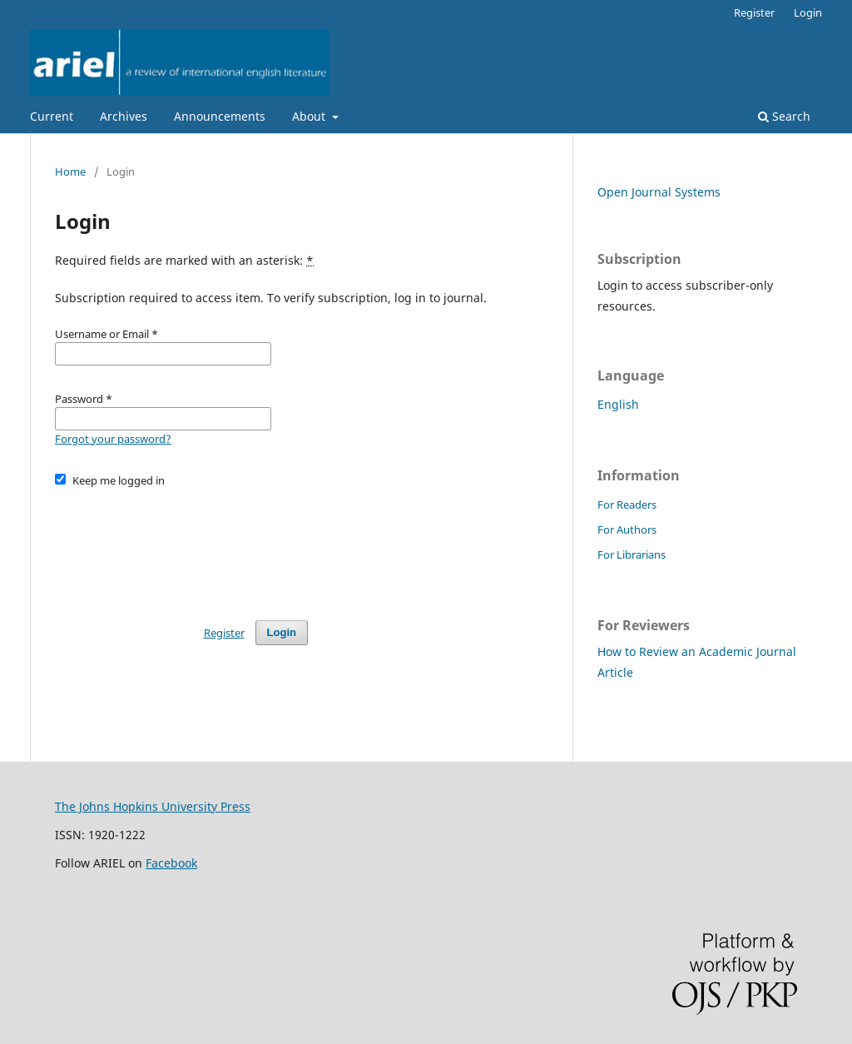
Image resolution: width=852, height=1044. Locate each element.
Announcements (219, 116)
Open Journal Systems (659, 192)
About (310, 116)
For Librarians (631, 554)
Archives (123, 116)
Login (808, 12)
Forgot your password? (113, 438)
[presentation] (181, 546)
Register (754, 12)
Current (51, 116)
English (618, 404)
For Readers (626, 504)
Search (784, 116)
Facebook (171, 863)
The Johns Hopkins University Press (152, 806)
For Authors (626, 529)
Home (70, 171)
